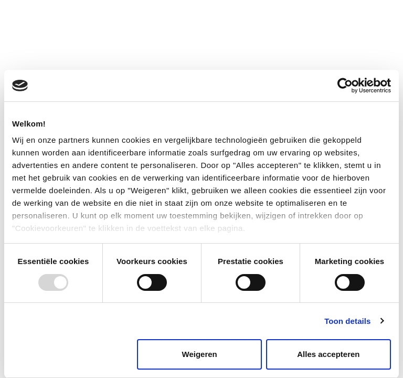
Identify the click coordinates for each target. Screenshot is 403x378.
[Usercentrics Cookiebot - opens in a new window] (345, 85)
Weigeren (199, 354)
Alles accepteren (328, 354)
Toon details (347, 321)
